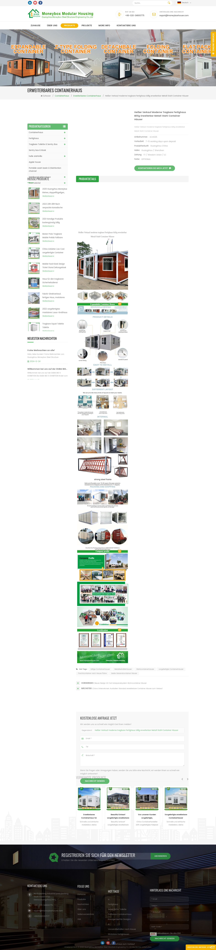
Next (187, 779)
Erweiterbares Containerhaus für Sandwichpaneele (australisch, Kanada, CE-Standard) (89, 816)
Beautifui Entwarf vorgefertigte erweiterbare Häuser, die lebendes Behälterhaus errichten (118, 816)
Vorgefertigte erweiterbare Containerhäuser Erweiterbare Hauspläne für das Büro (175, 816)
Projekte (87, 25)
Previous (182, 779)
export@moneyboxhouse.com (174, 15)
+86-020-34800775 (134, 15)
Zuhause (35, 25)
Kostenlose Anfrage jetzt (199, 947)
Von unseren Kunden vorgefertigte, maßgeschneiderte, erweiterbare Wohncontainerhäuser (146, 816)
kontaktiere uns (126, 25)
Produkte (69, 25)
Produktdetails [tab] (87, 179)
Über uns (52, 25)
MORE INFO (104, 25)
